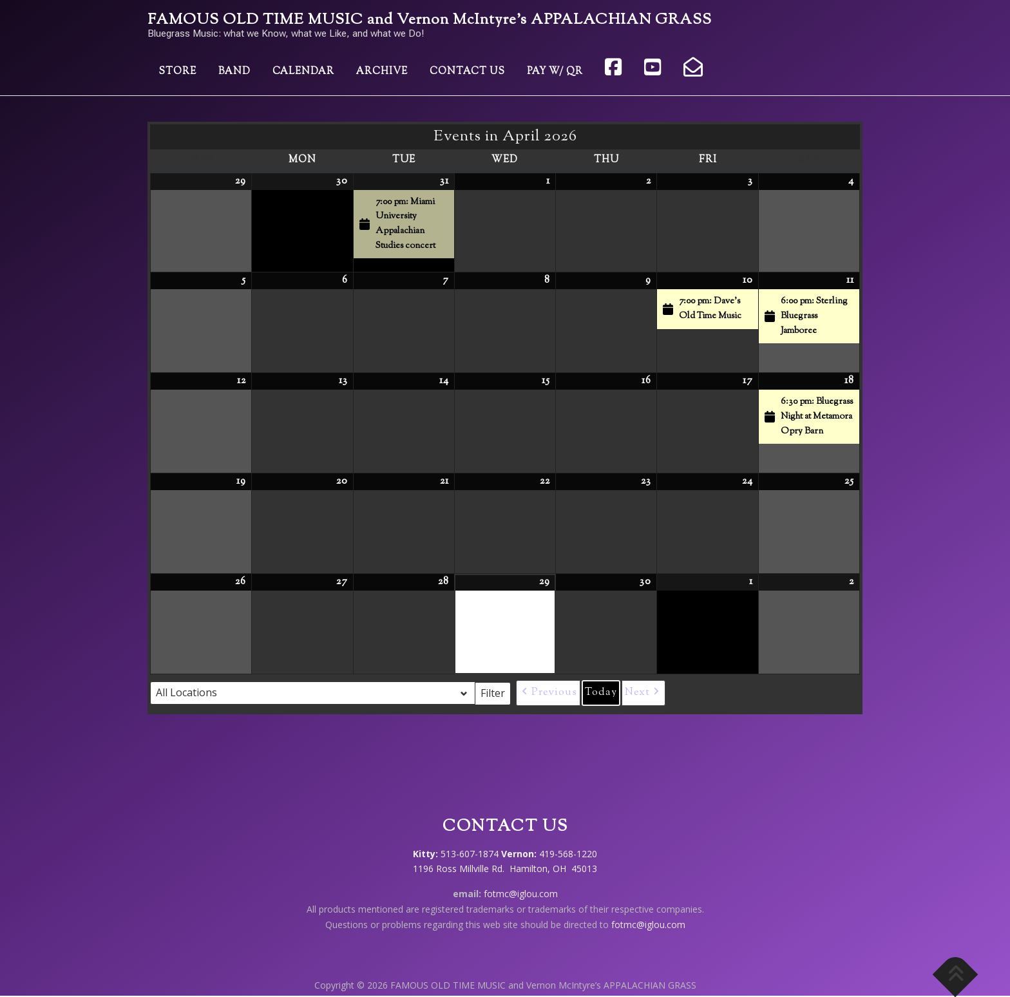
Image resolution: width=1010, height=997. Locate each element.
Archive (382, 72)
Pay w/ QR (555, 72)
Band (234, 72)
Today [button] (601, 692)
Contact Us (467, 72)
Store (177, 72)
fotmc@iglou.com (521, 894)
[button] (548, 693)
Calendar (303, 72)
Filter (496, 692)
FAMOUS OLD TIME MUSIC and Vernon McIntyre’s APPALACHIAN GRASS (430, 20)
